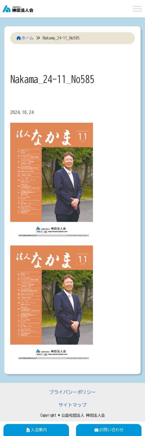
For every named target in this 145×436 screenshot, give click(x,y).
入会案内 (36, 430)
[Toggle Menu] (137, 8)
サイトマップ (72, 405)
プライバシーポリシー (72, 392)
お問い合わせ (109, 430)
